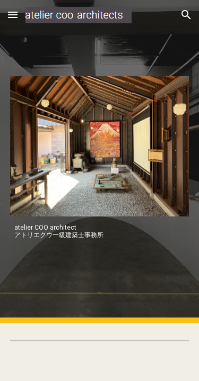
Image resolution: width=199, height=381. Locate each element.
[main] (99, 231)
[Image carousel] (99, 146)
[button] (12, 14)
